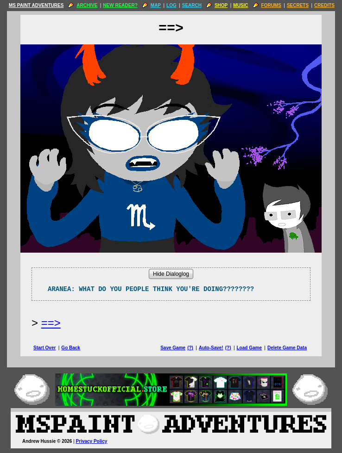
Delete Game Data (287, 347)
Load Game (248, 347)
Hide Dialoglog (171, 274)
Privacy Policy (92, 441)
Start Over (44, 347)
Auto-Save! (211, 347)
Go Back (70, 347)
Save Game (172, 347)
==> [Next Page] (51, 322)
